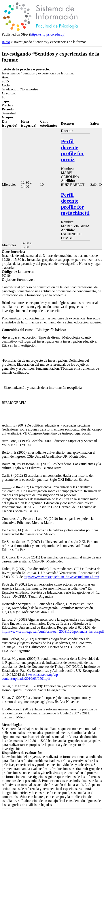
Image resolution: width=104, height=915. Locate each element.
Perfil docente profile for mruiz (72, 150)
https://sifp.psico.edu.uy (47, 34)
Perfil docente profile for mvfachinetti (75, 204)
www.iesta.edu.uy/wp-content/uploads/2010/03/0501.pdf (30, 676)
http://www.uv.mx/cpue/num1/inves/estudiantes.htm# (61, 577)
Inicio (6, 42)
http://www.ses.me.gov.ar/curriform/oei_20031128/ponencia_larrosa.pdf (53, 631)
